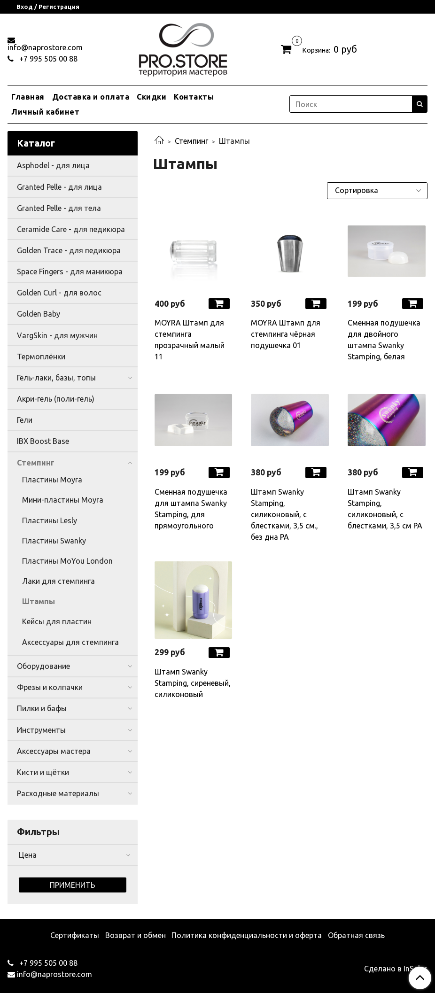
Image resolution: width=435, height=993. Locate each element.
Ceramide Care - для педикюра (71, 229)
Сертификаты (74, 935)
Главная (28, 97)
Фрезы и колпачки (50, 687)
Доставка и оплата (91, 97)
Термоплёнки (41, 356)
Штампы (38, 601)
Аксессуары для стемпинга (70, 642)
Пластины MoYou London (67, 561)
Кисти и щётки (43, 772)
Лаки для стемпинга (58, 581)
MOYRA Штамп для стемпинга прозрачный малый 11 (190, 339)
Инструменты (41, 730)
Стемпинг (191, 141)
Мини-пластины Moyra (62, 500)
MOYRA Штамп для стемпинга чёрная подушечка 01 (285, 333)
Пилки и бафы (42, 708)
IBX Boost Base (43, 441)
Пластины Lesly (49, 520)
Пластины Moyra (52, 479)
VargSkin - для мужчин (57, 335)
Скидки (151, 97)
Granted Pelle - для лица (59, 187)
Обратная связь (356, 935)
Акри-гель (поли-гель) (55, 399)
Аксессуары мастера (54, 751)
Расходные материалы (58, 793)
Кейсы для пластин (57, 621)
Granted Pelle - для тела (59, 208)
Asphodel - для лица (53, 165)
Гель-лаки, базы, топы (56, 377)
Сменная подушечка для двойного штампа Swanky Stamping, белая (384, 339)
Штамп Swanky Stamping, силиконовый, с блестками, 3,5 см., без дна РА (284, 514)
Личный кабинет (45, 112)
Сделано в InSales (395, 968)
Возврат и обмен (135, 935)
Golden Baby (38, 314)
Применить (72, 885)
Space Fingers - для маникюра (70, 271)
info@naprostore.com (45, 47)
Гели (24, 420)
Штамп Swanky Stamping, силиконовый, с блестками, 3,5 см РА (385, 509)
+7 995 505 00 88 (47, 58)
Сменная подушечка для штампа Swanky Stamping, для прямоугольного (191, 509)
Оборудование (43, 666)
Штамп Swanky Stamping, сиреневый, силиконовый (193, 682)
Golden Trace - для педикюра (69, 250)
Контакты (194, 97)
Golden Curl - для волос (59, 292)
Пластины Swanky (54, 540)
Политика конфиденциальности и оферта (246, 935)
